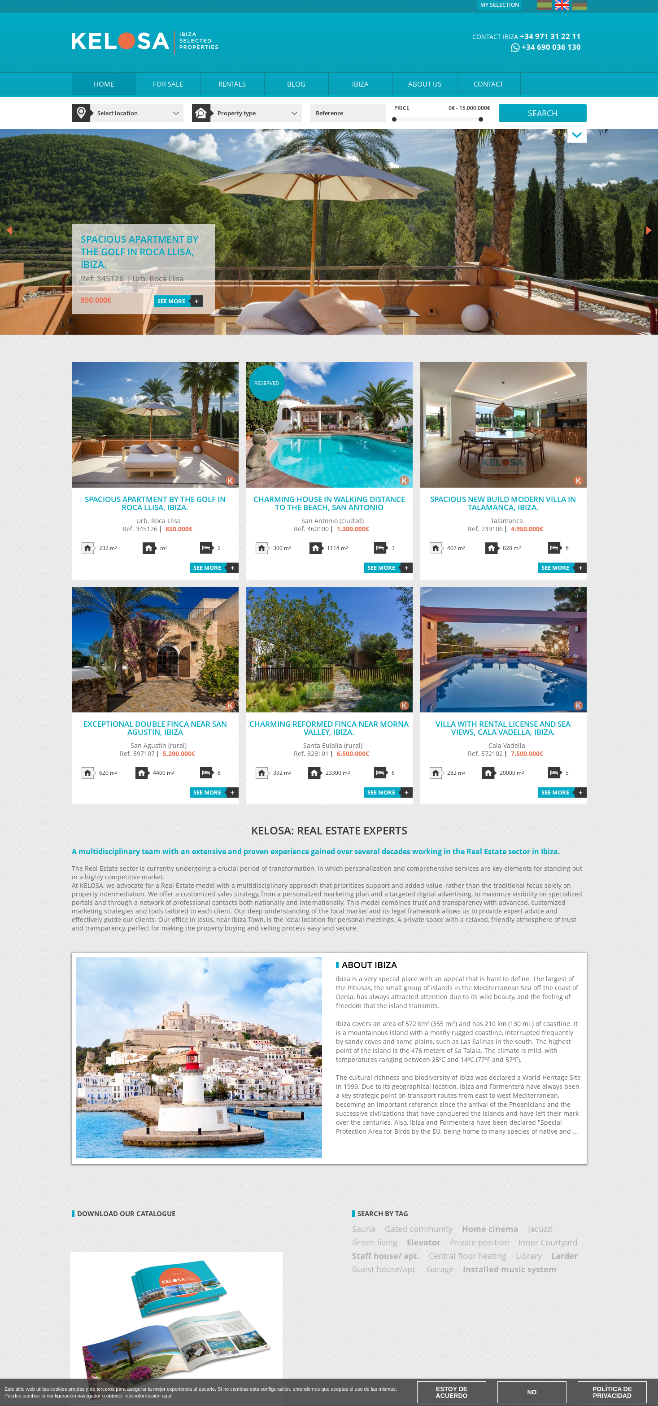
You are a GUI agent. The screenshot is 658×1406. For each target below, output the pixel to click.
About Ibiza (369, 965)
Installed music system (510, 1269)
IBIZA (360, 83)
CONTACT (488, 83)
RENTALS (232, 83)
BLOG (296, 83)
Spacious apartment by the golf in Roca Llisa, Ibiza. (155, 503)
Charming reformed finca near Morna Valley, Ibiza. (329, 728)
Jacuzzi (540, 1228)
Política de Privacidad (612, 1392)
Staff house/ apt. (385, 1255)
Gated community (419, 1228)
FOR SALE (168, 83)
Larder (564, 1255)
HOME (104, 83)
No (532, 1392)
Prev (8, 230)
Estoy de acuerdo (452, 1392)
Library (529, 1255)
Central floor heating (467, 1255)
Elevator (423, 1242)
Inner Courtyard (548, 1242)
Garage (440, 1269)
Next (649, 230)
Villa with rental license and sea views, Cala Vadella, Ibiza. (503, 728)
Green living (374, 1242)
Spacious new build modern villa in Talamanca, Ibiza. (503, 503)
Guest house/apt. (384, 1269)
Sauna (363, 1228)
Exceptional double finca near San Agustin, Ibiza (155, 728)
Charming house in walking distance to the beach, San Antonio (329, 503)
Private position (479, 1242)
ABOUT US (424, 83)
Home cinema (490, 1228)
